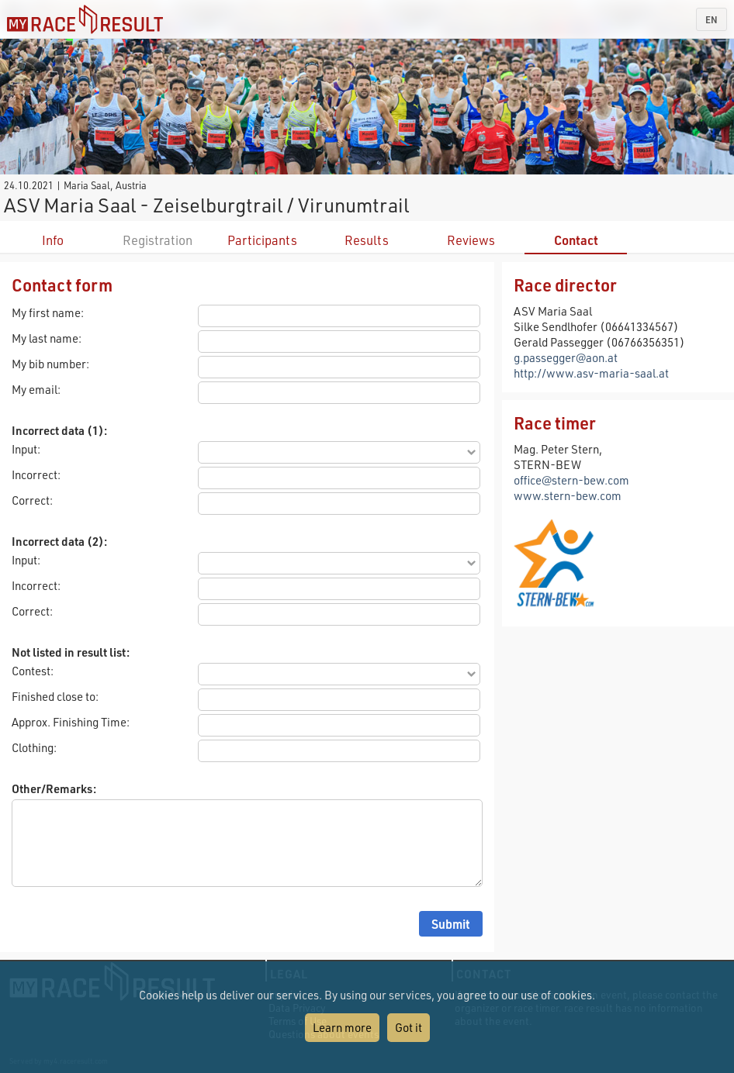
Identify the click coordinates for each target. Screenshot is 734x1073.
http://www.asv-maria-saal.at (591, 373)
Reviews (471, 240)
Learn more (342, 1027)
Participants (262, 240)
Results (366, 240)
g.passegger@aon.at (566, 357)
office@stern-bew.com (571, 480)
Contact (576, 240)
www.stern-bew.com (567, 495)
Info (53, 240)
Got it (408, 1027)
